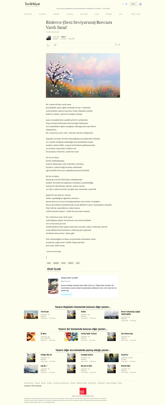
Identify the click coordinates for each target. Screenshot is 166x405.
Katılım (43, 383)
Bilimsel (42, 14)
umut (77, 263)
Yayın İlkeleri (92, 383)
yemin (63, 263)
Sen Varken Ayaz (127, 334)
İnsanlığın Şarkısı (87, 355)
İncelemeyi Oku (66, 294)
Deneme (56, 14)
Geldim (83, 312)
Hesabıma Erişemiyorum (61, 383)
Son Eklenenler (29, 383)
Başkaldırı (55, 39)
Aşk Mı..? (44, 366)
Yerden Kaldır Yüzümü (89, 334)
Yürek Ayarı (45, 312)
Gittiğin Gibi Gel (46, 355)
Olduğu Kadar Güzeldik (69, 278)
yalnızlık (56, 263)
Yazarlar (37, 383)
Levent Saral (56, 37)
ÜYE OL (133, 4)
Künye (120, 383)
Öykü (97, 14)
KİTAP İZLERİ (135, 14)
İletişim (49, 383)
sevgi (48, 263)
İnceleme (83, 14)
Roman (109, 14)
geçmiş (71, 263)
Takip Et (63, 37)
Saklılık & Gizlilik (81, 383)
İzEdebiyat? (101, 383)
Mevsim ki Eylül (86, 366)
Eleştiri (70, 14)
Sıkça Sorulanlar (111, 383)
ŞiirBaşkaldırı (45, 315)
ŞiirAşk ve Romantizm (45, 337)
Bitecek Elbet (125, 366)
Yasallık (72, 383)
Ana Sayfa (28, 14)
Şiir (120, 14)
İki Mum (43, 334)
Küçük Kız (124, 355)
